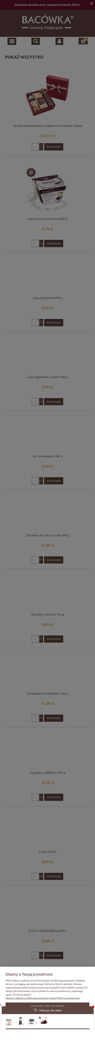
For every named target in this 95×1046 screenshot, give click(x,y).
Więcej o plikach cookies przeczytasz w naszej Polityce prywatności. (43, 998)
